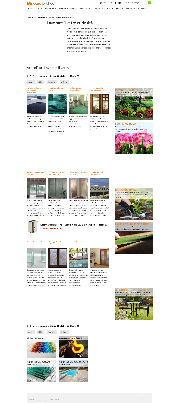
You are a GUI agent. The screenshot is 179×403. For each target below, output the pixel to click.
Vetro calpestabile (77, 242)
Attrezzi (89, 9)
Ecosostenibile (132, 9)
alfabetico (64, 76)
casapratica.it (40, 17)
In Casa (31, 9)
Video (143, 9)
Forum (103, 3)
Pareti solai (100, 9)
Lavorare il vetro (66, 17)
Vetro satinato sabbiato (96, 243)
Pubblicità (145, 400)
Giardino (80, 9)
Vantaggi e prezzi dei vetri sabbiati (56, 173)
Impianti (110, 9)
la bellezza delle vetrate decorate (97, 89)
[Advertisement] (53, 15)
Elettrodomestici (66, 9)
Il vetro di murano (36, 338)
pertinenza (51, 76)
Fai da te (39, 9)
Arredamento (50, 9)
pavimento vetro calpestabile (76, 89)
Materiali (120, 9)
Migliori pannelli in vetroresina (98, 173)
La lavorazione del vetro (70, 338)
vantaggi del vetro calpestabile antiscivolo (34, 90)
